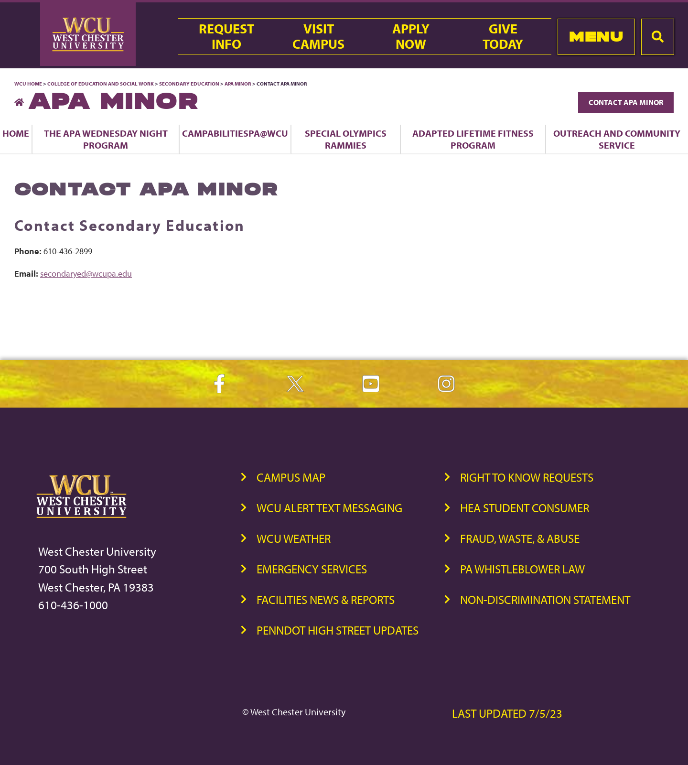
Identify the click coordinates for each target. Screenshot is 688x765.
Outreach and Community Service (616, 139)
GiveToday (503, 36)
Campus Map (291, 477)
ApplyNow (411, 36)
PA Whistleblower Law (522, 568)
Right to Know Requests (526, 477)
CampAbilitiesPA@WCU (235, 133)
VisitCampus (318, 36)
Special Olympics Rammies (346, 139)
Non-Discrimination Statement (545, 599)
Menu (596, 36)
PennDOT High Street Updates (338, 630)
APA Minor (238, 83)
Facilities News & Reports (326, 599)
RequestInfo (226, 36)
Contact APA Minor (626, 102)
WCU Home (28, 83)
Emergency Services (312, 568)
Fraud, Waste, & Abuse (520, 538)
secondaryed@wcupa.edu (86, 273)
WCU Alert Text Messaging (329, 507)
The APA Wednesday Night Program (106, 139)
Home (15, 133)
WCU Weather (294, 538)
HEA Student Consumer (524, 507)
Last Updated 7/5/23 (507, 713)
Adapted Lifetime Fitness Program (473, 139)
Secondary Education (189, 83)
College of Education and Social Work (100, 83)
